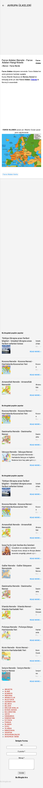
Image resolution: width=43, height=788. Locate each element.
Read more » (35, 352)
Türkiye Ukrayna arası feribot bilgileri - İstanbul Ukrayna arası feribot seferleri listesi (17, 341)
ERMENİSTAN (10, 718)
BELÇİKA (8, 706)
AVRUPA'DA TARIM (12, 737)
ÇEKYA (7, 714)
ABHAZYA (8, 689)
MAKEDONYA (9, 730)
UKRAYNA (8, 733)
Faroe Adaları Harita (10, 174)
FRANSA (8, 722)
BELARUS (8, 704)
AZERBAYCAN (10, 702)
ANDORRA (8, 696)
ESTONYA (8, 720)
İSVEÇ (7, 726)
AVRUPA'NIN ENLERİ (12, 735)
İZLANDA (8, 728)
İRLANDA (8, 724)
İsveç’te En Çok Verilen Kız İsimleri (18, 545)
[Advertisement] (21, 30)
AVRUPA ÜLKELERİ (19, 5)
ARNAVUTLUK (10, 698)
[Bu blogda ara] (21, 781)
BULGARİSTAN (10, 712)
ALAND (7, 691)
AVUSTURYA (9, 700)
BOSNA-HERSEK (11, 710)
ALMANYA (8, 693)
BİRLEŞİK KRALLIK (11, 708)
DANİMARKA (9, 716)
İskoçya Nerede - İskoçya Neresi (17, 452)
